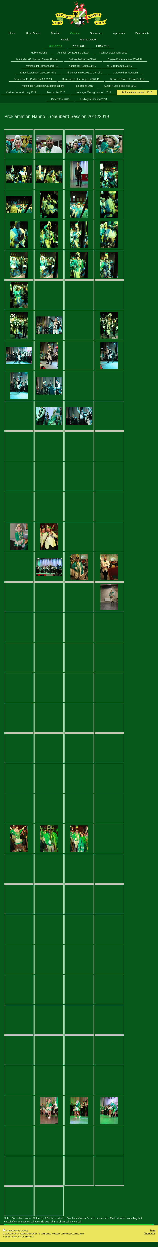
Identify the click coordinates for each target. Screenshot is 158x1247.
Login (152, 1230)
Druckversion (11, 1231)
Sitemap (24, 1231)
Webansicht (149, 1233)
